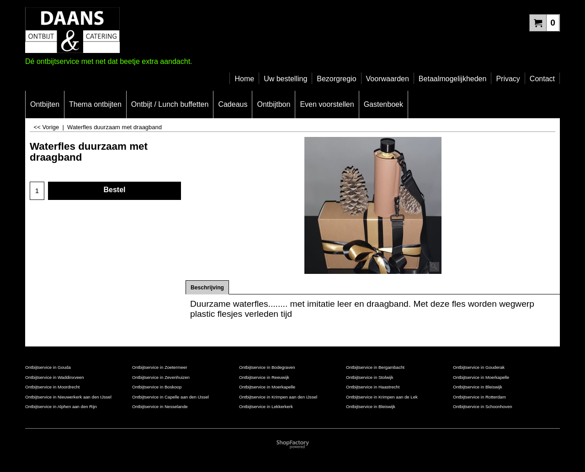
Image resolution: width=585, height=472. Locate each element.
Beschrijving (207, 287)
